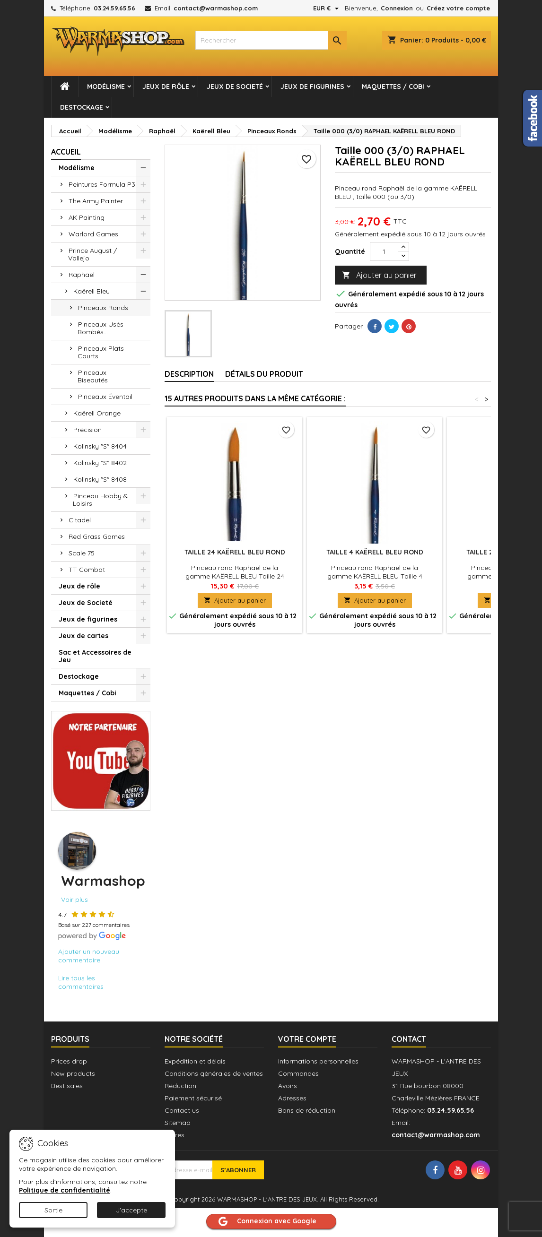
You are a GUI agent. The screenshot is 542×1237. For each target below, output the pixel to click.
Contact (409, 1039)
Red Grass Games (97, 536)
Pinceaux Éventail (105, 396)
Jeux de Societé (235, 86)
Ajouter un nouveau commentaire (88, 955)
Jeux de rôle (165, 86)
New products (73, 1073)
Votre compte (307, 1039)
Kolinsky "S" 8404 (100, 446)
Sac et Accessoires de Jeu (95, 656)
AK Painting (87, 217)
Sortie (53, 1210)
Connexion (397, 8)
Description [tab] (189, 374)
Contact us (182, 1110)
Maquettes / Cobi (393, 86)
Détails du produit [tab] (264, 374)
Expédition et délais (195, 1061)
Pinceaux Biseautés (93, 376)
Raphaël (82, 274)
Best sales (67, 1085)
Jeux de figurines (312, 86)
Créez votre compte (458, 8)
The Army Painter (96, 201)
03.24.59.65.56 (114, 8)
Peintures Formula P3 (102, 184)
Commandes (298, 1073)
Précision (87, 429)
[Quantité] (384, 251)
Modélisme (106, 86)
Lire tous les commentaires (81, 982)
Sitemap (178, 1122)
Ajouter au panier (379, 275)
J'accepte (131, 1210)
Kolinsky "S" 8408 (100, 479)
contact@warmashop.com (216, 8)
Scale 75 (82, 553)
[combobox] (271, 40)
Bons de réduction (306, 1110)
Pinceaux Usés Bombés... (100, 328)
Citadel (80, 520)
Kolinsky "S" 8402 (100, 462)
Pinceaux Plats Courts (101, 352)
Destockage (81, 107)
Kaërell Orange (97, 413)
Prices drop (69, 1061)
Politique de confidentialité (64, 1190)
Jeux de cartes (83, 635)
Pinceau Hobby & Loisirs (100, 500)
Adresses (292, 1098)
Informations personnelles (318, 1061)
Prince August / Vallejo (92, 254)
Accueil (66, 151)
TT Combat (87, 569)
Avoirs (287, 1085)
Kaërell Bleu (91, 291)
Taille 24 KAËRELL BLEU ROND (234, 552)
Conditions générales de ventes (214, 1073)
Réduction (180, 1085)
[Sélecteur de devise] (327, 8)
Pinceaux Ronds (103, 307)
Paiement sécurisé (193, 1098)
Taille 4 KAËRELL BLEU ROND (374, 552)
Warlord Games (93, 234)
